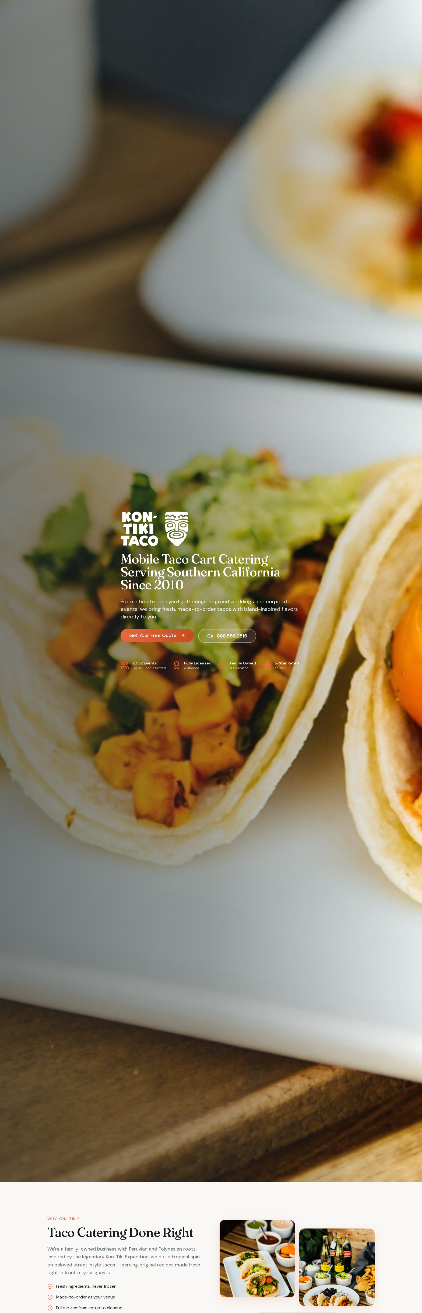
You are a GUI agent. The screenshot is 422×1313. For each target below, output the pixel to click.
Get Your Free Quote (157, 635)
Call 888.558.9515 (227, 636)
